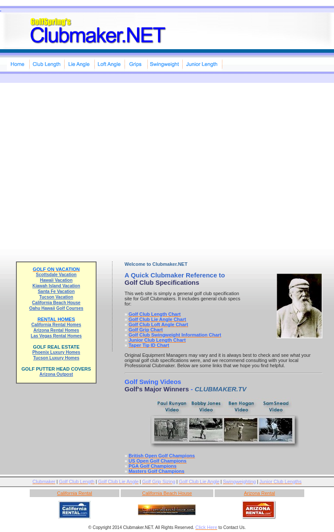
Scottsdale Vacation (56, 274)
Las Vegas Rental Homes (56, 336)
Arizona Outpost (56, 374)
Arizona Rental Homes (56, 330)
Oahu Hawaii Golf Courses (56, 308)
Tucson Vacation (56, 297)
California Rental (74, 493)
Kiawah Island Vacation (56, 285)
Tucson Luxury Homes (56, 358)
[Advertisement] (81, 164)
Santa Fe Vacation (56, 291)
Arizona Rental (259, 493)
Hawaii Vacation (56, 280)
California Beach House (56, 302)
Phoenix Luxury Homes (56, 352)
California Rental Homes (56, 324)
